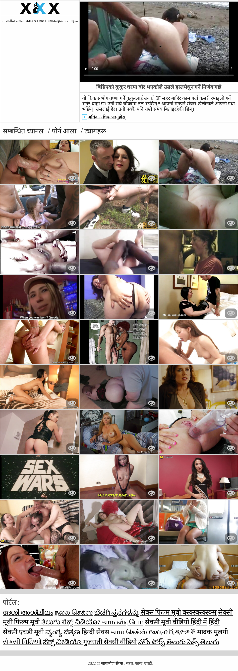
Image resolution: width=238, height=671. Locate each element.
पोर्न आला (65, 131)
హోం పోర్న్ (152, 641)
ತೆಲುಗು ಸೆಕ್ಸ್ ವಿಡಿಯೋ (71, 622)
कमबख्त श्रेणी (36, 21)
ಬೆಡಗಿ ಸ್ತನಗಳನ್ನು (117, 612)
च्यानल (36, 131)
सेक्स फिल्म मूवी (161, 612)
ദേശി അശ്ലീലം (28, 612)
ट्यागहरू (71, 21)
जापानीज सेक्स (12, 21)
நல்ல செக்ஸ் (74, 612)
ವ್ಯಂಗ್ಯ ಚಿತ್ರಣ (63, 632)
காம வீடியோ (122, 622)
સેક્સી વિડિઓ (22, 641)
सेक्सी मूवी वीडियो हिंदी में (176, 622)
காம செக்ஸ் (129, 632)
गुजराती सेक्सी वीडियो (110, 641)
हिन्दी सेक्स (95, 632)
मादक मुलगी (212, 632)
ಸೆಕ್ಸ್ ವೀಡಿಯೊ (63, 641)
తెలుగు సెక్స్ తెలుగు (193, 641)
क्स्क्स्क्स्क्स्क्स (199, 612)
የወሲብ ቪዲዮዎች (172, 632)
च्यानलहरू (55, 21)
